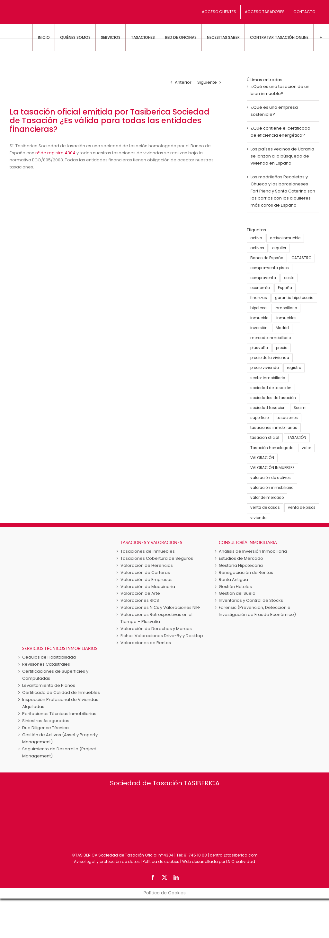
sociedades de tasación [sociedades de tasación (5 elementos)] (273, 397)
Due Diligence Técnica (45, 728)
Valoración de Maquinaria (147, 587)
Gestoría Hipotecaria (241, 565)
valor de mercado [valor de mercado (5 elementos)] (267, 497)
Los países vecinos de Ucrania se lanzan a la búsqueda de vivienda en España (282, 156)
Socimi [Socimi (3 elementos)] (300, 407)
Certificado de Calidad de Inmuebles (61, 692)
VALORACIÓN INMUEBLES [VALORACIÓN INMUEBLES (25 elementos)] (272, 467)
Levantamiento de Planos (48, 685)
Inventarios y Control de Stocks (251, 600)
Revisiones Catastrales (46, 664)
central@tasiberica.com (234, 855)
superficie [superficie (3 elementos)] (259, 417)
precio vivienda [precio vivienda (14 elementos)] (264, 367)
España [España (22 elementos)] (285, 287)
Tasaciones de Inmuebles (147, 551)
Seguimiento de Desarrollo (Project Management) (59, 752)
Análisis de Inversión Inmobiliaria (253, 551)
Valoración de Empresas (146, 579)
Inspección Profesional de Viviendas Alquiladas (60, 703)
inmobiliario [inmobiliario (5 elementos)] (286, 308)
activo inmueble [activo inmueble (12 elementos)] (285, 238)
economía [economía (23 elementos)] (260, 287)
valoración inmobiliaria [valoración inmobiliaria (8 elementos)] (272, 487)
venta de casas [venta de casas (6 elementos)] (265, 507)
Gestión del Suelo (237, 593)
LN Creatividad (240, 861)
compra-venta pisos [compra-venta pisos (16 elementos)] (269, 267)
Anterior (183, 82)
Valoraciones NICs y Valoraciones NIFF (160, 607)
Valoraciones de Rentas (145, 643)
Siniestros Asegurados (45, 721)
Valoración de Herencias (146, 565)
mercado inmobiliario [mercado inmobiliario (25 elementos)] (270, 337)
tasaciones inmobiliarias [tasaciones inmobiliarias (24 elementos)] (273, 427)
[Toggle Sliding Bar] (320, 37)
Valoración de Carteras (145, 572)
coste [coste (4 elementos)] (289, 277)
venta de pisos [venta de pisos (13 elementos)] (302, 507)
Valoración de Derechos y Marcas (156, 629)
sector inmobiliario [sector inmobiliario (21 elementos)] (267, 377)
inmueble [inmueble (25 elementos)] (259, 317)
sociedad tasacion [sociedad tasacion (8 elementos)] (268, 407)
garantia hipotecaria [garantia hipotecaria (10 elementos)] (294, 297)
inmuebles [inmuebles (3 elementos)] (286, 317)
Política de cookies (161, 861)
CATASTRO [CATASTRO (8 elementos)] (301, 257)
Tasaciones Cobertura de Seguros (156, 558)
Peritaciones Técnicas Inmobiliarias (59, 714)
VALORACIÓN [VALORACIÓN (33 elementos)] (262, 457)
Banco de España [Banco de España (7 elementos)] (266, 257)
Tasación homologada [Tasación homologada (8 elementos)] (272, 447)
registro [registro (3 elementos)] (294, 367)
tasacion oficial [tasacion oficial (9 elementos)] (264, 437)
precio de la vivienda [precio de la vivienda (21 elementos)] (269, 357)
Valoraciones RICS (139, 600)
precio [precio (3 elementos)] (281, 347)
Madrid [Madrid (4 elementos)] (282, 327)
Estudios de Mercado (241, 558)
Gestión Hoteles (235, 587)
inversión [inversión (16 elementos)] (259, 327)
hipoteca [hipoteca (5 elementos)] (258, 308)
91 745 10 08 (195, 855)
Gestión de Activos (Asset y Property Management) (60, 738)
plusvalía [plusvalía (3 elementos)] (259, 347)
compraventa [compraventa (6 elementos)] (263, 277)
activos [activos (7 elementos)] (257, 248)
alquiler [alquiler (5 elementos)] (279, 248)
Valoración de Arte (140, 593)
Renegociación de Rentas (246, 572)
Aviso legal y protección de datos (107, 861)
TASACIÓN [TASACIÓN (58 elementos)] (296, 437)
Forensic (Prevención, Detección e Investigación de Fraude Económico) (257, 611)
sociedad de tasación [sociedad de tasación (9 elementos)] (270, 387)
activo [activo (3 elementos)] (256, 238)
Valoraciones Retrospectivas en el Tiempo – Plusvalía (156, 618)
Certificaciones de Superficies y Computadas (55, 674)
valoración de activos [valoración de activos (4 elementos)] (270, 477)
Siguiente (207, 82)
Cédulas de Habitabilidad (49, 657)
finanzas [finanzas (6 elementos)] (258, 297)
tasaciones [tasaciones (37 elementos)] (287, 417)
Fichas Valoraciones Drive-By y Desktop (161, 636)
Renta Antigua (233, 579)
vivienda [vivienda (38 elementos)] (258, 517)
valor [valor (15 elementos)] (306, 447)
